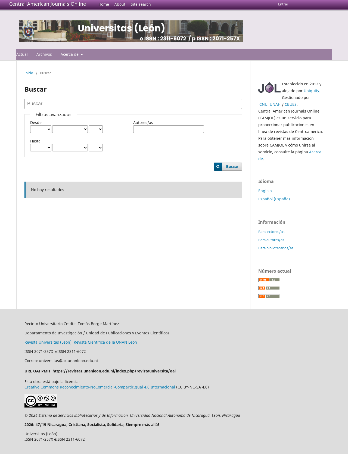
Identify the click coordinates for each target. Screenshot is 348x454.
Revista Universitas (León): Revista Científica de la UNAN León (80, 342)
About (119, 4)
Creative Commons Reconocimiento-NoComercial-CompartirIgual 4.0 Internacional (99, 387)
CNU (263, 104)
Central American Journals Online (47, 4)
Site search (141, 4)
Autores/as (143, 122)
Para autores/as (271, 239)
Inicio (28, 72)
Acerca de (70, 54)
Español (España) (274, 198)
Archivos (44, 54)
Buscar (232, 166)
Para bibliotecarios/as (275, 247)
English (265, 190)
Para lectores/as (271, 231)
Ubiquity (311, 90)
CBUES (291, 104)
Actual (22, 54)
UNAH (275, 104)
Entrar (283, 4)
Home (103, 4)
